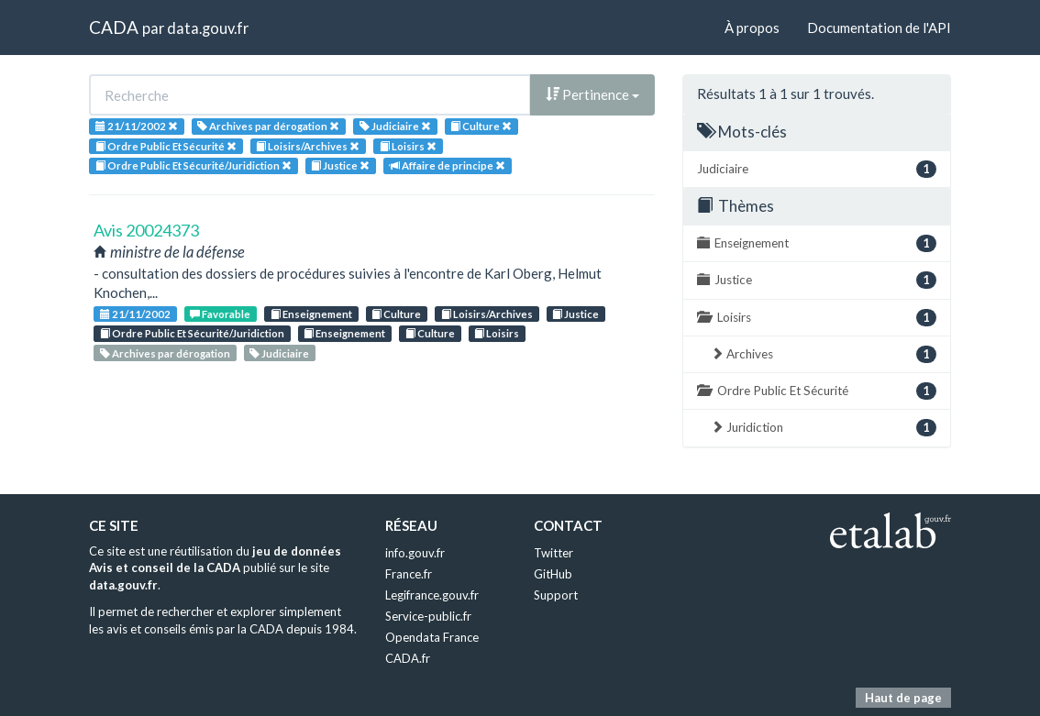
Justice (575, 314)
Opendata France (432, 637)
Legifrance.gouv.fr (432, 595)
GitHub (553, 574)
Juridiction (823, 427)
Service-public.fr (428, 616)
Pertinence (592, 94)
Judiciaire (279, 353)
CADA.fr (407, 658)
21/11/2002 (135, 314)
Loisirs (496, 333)
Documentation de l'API (879, 27)
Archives (823, 354)
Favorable (220, 314)
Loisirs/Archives (487, 314)
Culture (396, 314)
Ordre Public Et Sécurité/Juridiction (192, 333)
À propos (752, 27)
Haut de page (903, 697)
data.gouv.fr (208, 28)
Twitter (553, 552)
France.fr (408, 574)
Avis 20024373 (146, 230)
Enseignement (311, 314)
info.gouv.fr (415, 552)
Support (556, 595)
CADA (113, 27)
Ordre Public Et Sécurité (816, 391)
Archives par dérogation (165, 353)
